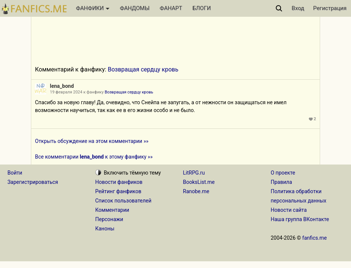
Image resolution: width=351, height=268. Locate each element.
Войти (14, 173)
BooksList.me (199, 182)
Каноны (105, 229)
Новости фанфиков (119, 182)
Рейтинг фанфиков (118, 191)
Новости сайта (289, 210)
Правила (281, 182)
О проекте (283, 173)
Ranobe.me (196, 191)
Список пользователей (123, 201)
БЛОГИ (201, 8)
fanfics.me (314, 238)
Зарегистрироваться (32, 182)
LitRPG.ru (194, 173)
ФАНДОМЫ (135, 8)
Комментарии (112, 210)
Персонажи (109, 219)
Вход (298, 8)
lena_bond (62, 86)
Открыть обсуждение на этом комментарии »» (92, 141)
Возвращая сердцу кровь (143, 69)
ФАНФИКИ (92, 8)
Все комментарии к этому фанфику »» (94, 157)
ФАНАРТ (171, 8)
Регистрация (330, 8)
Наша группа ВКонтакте (300, 219)
